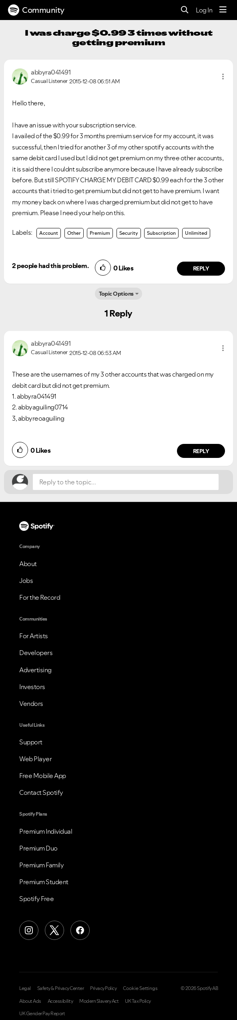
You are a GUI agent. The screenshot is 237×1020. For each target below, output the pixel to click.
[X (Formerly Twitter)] (54, 930)
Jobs (26, 580)
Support (30, 742)
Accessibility (60, 1001)
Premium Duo (38, 848)
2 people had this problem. (50, 265)
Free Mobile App (42, 775)
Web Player (35, 758)
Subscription (161, 233)
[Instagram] (28, 930)
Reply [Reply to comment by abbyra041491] (201, 268)
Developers (35, 652)
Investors (32, 686)
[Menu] (223, 10)
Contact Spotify (41, 792)
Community (36, 10)
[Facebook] (80, 930)
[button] (223, 77)
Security (128, 233)
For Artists (33, 635)
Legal (25, 988)
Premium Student (43, 881)
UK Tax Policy (138, 1001)
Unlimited (196, 233)
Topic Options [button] (116, 294)
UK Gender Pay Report (42, 1013)
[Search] (185, 10)
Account (48, 233)
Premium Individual (45, 831)
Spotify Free (36, 898)
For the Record (39, 597)
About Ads (30, 1001)
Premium (100, 233)
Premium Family (41, 865)
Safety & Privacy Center (60, 988)
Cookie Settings (140, 988)
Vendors (31, 703)
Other (74, 233)
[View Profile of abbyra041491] (50, 72)
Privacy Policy (103, 988)
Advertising (35, 669)
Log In (204, 10)
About (28, 563)
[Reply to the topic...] (126, 482)
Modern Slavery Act (98, 1001)
